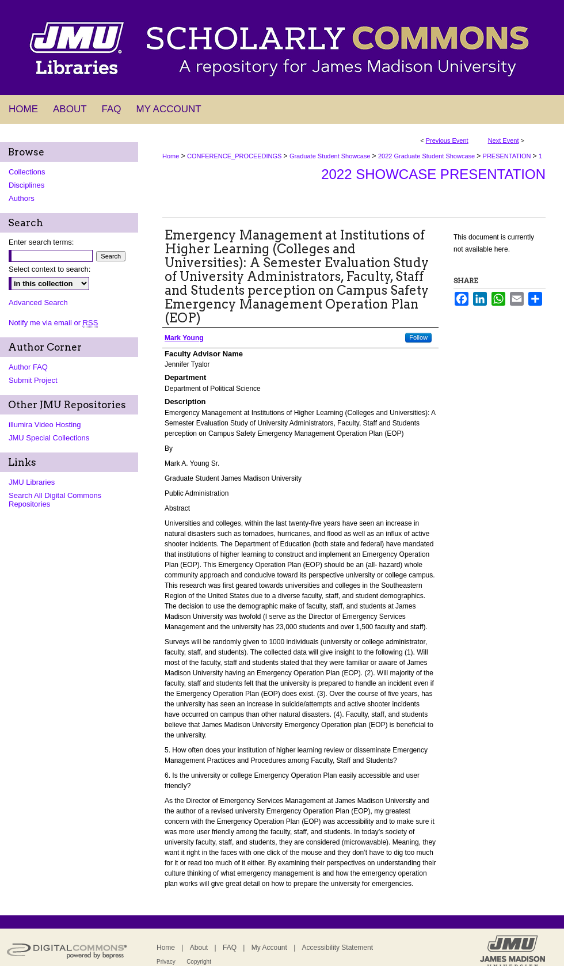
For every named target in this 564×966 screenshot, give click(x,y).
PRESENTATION (508, 156)
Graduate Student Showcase (330, 156)
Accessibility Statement (337, 948)
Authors (22, 198)
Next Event (503, 140)
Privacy (166, 962)
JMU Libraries (32, 482)
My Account (269, 948)
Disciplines (26, 185)
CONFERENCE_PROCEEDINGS (235, 156)
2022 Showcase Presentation (433, 174)
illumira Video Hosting (45, 424)
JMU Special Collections (49, 437)
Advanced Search (38, 302)
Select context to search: (49, 269)
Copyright (198, 962)
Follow (418, 337)
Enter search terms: (41, 242)
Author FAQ (28, 367)
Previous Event (447, 140)
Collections (27, 172)
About (199, 948)
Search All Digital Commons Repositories (55, 499)
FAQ (230, 948)
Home (170, 156)
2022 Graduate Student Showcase (427, 156)
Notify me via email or (53, 322)
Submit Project (33, 380)
